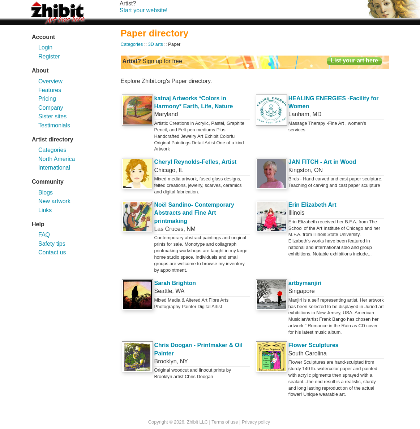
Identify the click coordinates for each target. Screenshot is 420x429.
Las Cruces (169, 229)
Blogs (45, 192)
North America (56, 159)
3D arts (155, 44)
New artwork (54, 201)
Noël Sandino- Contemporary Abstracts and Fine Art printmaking (194, 213)
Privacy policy (256, 422)
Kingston (299, 170)
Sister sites (52, 116)
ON (318, 170)
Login (45, 47)
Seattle (163, 291)
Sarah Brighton (175, 283)
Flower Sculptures (313, 345)
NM (191, 229)
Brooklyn (165, 361)
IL (181, 170)
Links (45, 210)
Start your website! (144, 10)
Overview (50, 81)
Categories (52, 150)
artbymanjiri (305, 283)
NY (184, 361)
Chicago (165, 170)
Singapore (301, 291)
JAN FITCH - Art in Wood (322, 162)
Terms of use (224, 422)
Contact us (52, 252)
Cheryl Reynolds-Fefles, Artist (195, 162)
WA (179, 291)
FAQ (44, 235)
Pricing (47, 99)
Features (49, 90)
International (54, 168)
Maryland (166, 114)
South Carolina (307, 353)
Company (50, 108)
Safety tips (51, 244)
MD (316, 114)
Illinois (296, 213)
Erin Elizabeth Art (312, 205)
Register (49, 56)
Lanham (298, 114)
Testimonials (54, 125)
